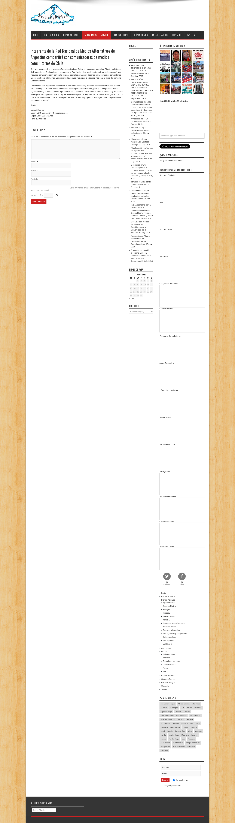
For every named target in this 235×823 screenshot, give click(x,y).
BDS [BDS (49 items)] (182, 708)
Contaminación (169, 664)
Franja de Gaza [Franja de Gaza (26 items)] (187, 723)
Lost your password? (172, 786)
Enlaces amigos (160, 35)
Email (33, 170)
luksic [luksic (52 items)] (190, 731)
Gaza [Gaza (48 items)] (197, 723)
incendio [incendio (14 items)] (194, 727)
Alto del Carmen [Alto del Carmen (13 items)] (184, 704)
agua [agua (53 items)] (173, 704)
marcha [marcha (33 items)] (163, 735)
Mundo (105, 35)
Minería (166, 620)
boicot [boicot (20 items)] (189, 708)
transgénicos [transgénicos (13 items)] (165, 747)
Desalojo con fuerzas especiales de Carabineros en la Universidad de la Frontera (140, 227)
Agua (165, 668)
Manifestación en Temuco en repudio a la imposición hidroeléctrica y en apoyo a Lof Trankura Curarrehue (142, 153)
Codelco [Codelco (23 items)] (187, 712)
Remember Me (181, 780)
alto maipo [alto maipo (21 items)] (196, 704)
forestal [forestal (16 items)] (176, 723)
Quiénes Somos (140, 35)
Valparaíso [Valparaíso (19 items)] (191, 747)
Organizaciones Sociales (173, 623)
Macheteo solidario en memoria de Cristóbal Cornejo (140, 142)
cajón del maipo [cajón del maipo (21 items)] (166, 712)
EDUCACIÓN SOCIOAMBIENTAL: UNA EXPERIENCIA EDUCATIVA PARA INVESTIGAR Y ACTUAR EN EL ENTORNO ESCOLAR (142, 87)
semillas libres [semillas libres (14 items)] (178, 743)
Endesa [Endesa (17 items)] (190, 719)
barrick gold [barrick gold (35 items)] (174, 708)
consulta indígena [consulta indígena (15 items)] (167, 715)
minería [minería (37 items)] (163, 739)
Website (34, 179)
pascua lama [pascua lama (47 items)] (165, 743)
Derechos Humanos (171, 661)
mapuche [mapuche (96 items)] (198, 731)
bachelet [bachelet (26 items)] (164, 708)
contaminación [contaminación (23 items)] (181, 715)
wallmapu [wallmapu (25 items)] (164, 750)
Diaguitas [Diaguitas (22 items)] (180, 719)
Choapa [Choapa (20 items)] (178, 712)
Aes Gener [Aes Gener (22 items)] (165, 704)
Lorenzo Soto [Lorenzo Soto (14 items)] (180, 731)
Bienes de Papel (120, 35)
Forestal (166, 613)
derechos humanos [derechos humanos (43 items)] (168, 719)
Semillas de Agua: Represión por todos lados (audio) (140, 130)
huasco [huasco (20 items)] (185, 727)
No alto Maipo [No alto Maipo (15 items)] (174, 739)
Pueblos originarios (171, 630)
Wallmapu (167, 644)
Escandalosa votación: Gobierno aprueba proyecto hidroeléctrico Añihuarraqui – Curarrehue (141, 255)
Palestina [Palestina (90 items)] (191, 739)
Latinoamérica (169, 654)
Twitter (191, 35)
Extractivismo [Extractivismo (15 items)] (165, 723)
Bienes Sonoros (51, 35)
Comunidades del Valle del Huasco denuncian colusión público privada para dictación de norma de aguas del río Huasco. (142, 107)
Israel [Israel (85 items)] (163, 731)
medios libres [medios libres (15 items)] (174, 735)
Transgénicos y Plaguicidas (175, 633)
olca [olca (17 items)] (183, 739)
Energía (166, 609)
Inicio (35, 35)
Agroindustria (169, 602)
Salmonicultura (169, 637)
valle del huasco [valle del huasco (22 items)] (179, 747)
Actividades (91, 35)
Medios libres (169, 616)
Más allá (166, 658)
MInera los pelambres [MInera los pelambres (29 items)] (189, 735)
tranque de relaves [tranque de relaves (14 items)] (193, 743)
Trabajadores (168, 640)
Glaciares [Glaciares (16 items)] (164, 727)
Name (34, 162)
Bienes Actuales (72, 35)
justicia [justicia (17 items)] (170, 731)
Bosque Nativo (169, 606)
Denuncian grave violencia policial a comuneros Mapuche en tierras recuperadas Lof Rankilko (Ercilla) (141, 170)
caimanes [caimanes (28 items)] (197, 708)
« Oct (131, 298)
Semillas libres (169, 627)
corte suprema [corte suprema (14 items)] (195, 715)
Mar (164, 671)
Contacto (177, 35)
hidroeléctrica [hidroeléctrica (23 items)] (175, 727)
